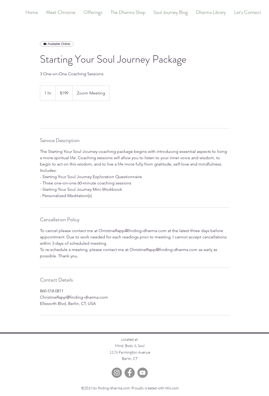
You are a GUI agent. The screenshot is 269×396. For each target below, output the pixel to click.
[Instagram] (117, 373)
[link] (57, 114)
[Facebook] (130, 373)
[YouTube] (142, 373)
